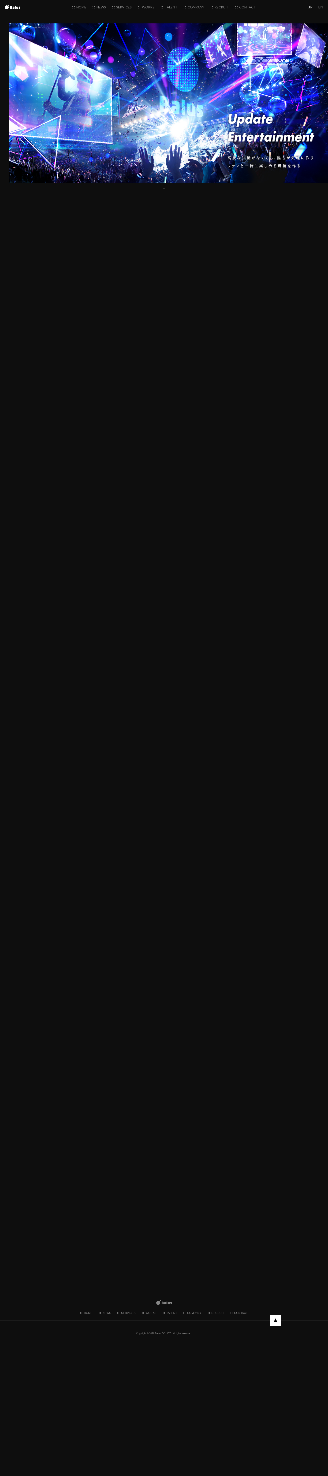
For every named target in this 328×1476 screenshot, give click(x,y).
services (122, 7)
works (146, 7)
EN (320, 7)
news (99, 7)
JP (311, 7)
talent (169, 7)
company (194, 7)
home (79, 7)
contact (245, 7)
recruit (220, 7)
